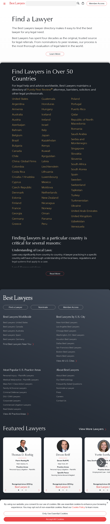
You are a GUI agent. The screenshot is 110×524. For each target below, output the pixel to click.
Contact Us (61, 400)
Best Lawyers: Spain (12, 335)
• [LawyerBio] (22, 490)
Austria (16, 119)
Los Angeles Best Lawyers (67, 326)
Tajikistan (76, 190)
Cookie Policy (78, 507)
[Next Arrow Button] (101, 462)
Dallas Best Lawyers (65, 343)
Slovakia (76, 153)
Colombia (18, 166)
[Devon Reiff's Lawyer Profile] (63, 449)
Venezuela (77, 226)
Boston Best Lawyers (65, 352)
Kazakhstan (49, 140)
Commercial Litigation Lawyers (17, 405)
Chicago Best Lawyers (66, 331)
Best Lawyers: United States (15, 322)
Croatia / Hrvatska (23, 176)
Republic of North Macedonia (82, 121)
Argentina (18, 104)
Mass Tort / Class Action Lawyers (17, 384)
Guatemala (48, 98)
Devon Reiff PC (63, 460)
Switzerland (78, 184)
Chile (15, 156)
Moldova (47, 187)
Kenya (46, 145)
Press (58, 392)
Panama (47, 218)
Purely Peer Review (40, 89)
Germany (18, 218)
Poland (75, 98)
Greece (16, 223)
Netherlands (49, 192)
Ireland (46, 119)
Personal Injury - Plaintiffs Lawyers (18, 375)
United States (20, 98)
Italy (44, 130)
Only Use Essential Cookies (55, 513)
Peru (44, 223)
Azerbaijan (18, 124)
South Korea (79, 169)
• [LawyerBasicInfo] (18, 490)
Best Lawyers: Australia (13, 331)
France (16, 208)
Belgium (17, 135)
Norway (47, 208)
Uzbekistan (78, 221)
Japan (45, 135)
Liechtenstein (50, 166)
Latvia (45, 161)
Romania (76, 128)
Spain (74, 174)
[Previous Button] (5, 465)
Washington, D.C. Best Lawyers (70, 335)
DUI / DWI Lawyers (11, 396)
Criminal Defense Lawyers (15, 392)
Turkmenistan (79, 200)
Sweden (76, 179)
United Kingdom (81, 216)
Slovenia (76, 158)
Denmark (18, 192)
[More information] (29, 486)
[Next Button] (39, 465)
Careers (59, 396)
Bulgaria (17, 145)
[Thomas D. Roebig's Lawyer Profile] (22, 449)
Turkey (75, 195)
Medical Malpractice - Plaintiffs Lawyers (21, 380)
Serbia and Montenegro (79, 141)
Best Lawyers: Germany (13, 339)
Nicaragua (48, 203)
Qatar (74, 114)
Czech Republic (22, 187)
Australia (17, 114)
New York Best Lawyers (66, 322)
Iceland (46, 114)
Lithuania (47, 171)
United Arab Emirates (84, 210)
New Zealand (50, 197)
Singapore (77, 148)
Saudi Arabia (79, 134)
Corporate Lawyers (11, 400)
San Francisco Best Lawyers (68, 347)
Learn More (55, 54)
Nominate (43, 307)
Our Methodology (64, 380)
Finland (16, 203)
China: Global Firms (24, 161)
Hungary (47, 109)
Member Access (70, 307)
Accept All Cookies (55, 519)
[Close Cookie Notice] (107, 502)
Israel (45, 124)
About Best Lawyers (65, 375)
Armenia (17, 109)
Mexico (46, 182)
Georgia (17, 213)
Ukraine (76, 205)
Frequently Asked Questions (69, 384)
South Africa (78, 164)
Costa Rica (18, 171)
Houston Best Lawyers (66, 339)
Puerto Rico (78, 109)
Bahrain (17, 130)
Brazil (15, 140)
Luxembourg (50, 176)
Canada (17, 150)
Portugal (76, 104)
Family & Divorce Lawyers (15, 388)
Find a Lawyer (15, 307)
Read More (55, 273)
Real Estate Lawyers (12, 409)
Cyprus (16, 182)
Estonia (16, 197)
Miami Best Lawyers (65, 356)
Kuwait (46, 150)
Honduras (48, 104)
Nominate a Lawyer (65, 388)
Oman (46, 213)
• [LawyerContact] (26, 490)
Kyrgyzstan (48, 156)
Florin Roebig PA (22, 460)
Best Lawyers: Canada (13, 326)
